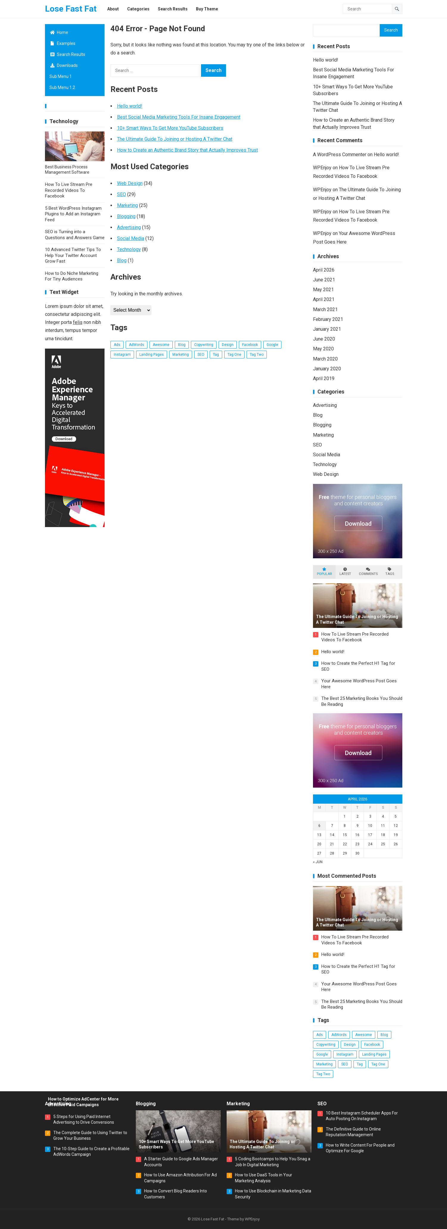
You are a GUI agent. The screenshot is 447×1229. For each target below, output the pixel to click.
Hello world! (129, 106)
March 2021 (325, 309)
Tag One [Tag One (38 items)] (234, 354)
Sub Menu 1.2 (62, 87)
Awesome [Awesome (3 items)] (161, 345)
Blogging (126, 216)
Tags (389, 572)
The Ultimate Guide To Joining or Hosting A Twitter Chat (174, 139)
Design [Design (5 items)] (227, 345)
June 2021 (324, 280)
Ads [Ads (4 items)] (117, 345)
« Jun (318, 862)
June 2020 (324, 339)
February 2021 (328, 319)
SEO (121, 194)
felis (77, 322)
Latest (345, 572)
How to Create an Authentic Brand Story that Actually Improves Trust (187, 150)
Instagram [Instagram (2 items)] (122, 354)
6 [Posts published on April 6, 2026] (319, 826)
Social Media (130, 238)
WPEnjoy (322, 167)
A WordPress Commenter (339, 154)
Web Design (130, 183)
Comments (368, 572)
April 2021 (323, 299)
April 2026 (323, 270)
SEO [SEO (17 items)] (200, 354)
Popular (324, 572)
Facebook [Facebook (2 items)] (250, 345)
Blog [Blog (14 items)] (182, 345)
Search (391, 30)
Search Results (67, 54)
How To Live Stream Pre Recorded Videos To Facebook (68, 190)
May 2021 (323, 289)
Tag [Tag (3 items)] (216, 354)
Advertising (129, 227)
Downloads (63, 65)
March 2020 (325, 359)
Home (58, 32)
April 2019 (323, 378)
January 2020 (327, 368)
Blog (122, 260)
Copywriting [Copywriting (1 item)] (203, 345)
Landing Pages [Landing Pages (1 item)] (151, 354)
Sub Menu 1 (60, 76)
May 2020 (323, 349)
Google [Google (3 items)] (272, 345)
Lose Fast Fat (70, 9)
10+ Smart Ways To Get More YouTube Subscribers (170, 128)
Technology (63, 121)
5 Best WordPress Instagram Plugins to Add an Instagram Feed (73, 214)
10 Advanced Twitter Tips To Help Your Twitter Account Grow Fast (73, 255)
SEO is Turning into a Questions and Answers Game (75, 234)
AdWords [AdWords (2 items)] (136, 345)
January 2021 (327, 329)
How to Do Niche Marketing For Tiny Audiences (71, 276)
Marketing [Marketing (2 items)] (180, 354)
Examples (62, 43)
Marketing (127, 205)
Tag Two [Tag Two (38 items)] (257, 354)
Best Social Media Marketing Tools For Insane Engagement (178, 117)
